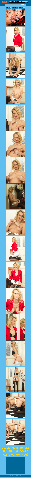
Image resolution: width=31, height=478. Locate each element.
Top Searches (22, 7)
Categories (8, 7)
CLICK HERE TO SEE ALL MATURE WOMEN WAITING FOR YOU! (15, 451)
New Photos (15, 7)
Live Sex (4, 1)
